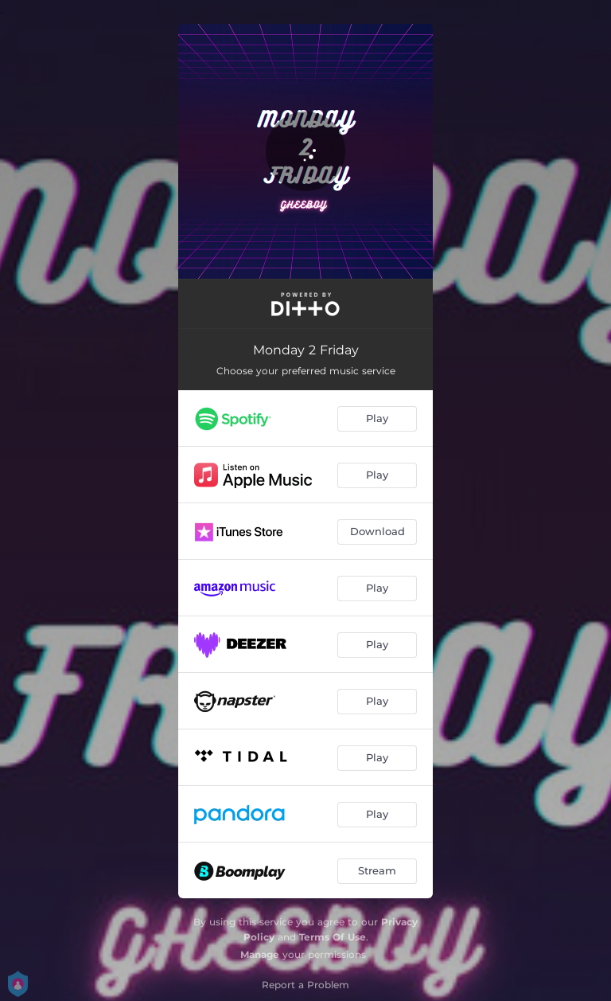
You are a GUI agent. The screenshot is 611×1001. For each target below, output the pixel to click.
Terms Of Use (332, 937)
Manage (259, 954)
